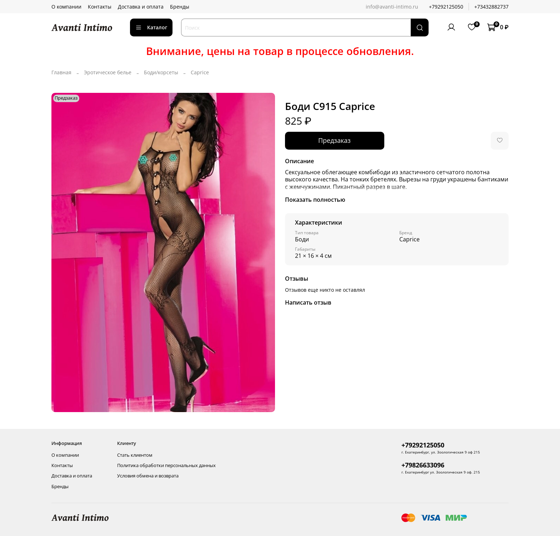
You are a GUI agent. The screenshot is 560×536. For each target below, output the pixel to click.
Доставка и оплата (141, 6)
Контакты (99, 6)
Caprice (200, 72)
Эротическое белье (107, 72)
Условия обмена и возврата (148, 476)
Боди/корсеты (161, 72)
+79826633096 (422, 465)
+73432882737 (491, 6)
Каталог (151, 27)
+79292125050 (446, 6)
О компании (66, 6)
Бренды (179, 6)
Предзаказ (334, 140)
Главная (61, 72)
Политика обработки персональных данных (166, 465)
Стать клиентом (134, 455)
